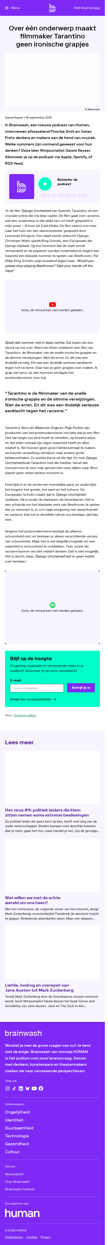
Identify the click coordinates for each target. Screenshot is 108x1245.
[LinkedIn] (20, 1088)
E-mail (15, 680)
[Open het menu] (12, 8)
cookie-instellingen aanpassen (40, 310)
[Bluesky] (27, 1088)
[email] (37, 688)
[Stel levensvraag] (87, 8)
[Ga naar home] (52, 8)
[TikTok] (14, 1088)
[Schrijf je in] (81, 687)
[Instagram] (7, 1088)
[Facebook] (40, 1088)
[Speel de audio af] (45, 184)
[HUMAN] (22, 1213)
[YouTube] (34, 1088)
